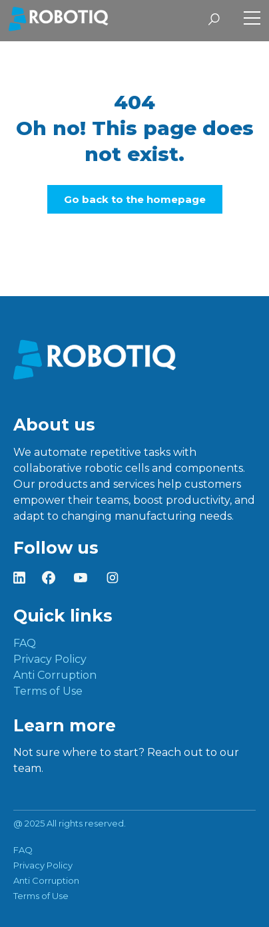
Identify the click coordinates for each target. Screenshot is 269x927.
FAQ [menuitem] (24, 643)
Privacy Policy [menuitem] (50, 659)
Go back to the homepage (135, 199)
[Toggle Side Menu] (252, 19)
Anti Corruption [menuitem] (55, 675)
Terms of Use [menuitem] (48, 691)
